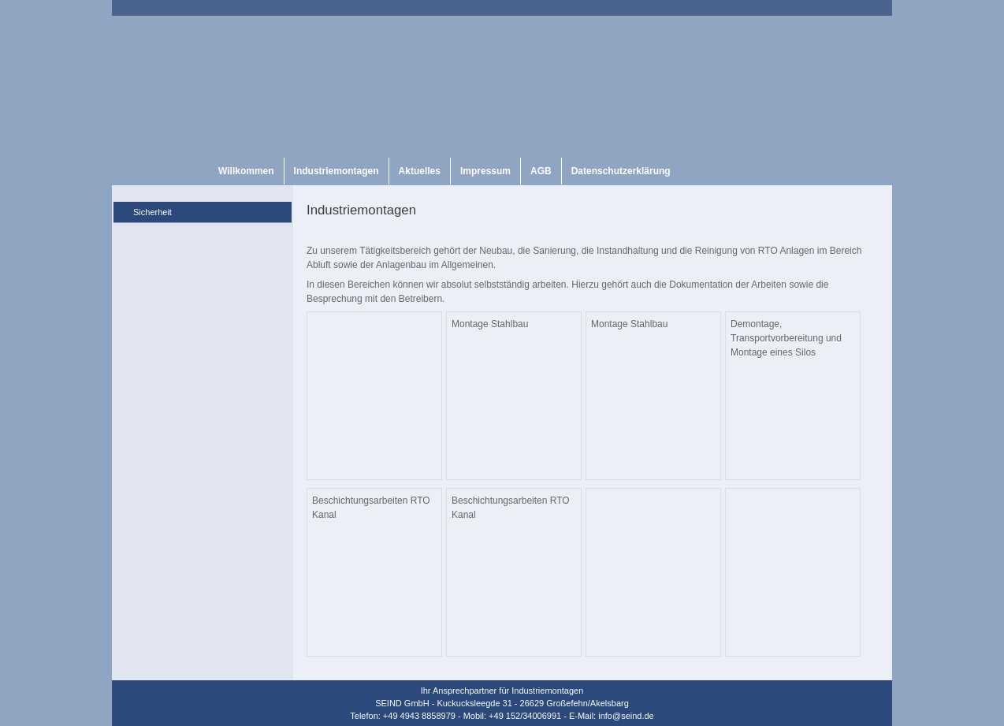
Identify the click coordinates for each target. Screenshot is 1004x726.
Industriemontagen (336, 171)
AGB (541, 171)
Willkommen (246, 171)
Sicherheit (152, 212)
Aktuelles (420, 171)
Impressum (485, 171)
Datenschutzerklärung (621, 171)
